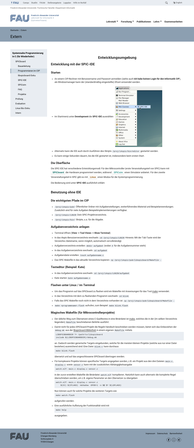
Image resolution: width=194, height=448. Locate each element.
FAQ (20, 89)
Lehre (156, 21)
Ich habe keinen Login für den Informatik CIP (156, 79)
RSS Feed (174, 440)
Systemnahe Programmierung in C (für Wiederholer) (27, 55)
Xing (179, 440)
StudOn (34, 3)
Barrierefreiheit (176, 433)
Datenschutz (162, 433)
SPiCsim (22, 85)
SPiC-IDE (22, 80)
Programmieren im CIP (29, 71)
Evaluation (20, 103)
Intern (18, 113)
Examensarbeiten (173, 21)
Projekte (22, 94)
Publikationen (144, 21)
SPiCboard (20, 61)
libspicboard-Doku (27, 75)
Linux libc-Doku (22, 108)
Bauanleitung (24, 66)
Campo (26, 3)
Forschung (126, 21)
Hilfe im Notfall (79, 3)
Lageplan (67, 3)
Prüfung (19, 99)
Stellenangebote (54, 3)
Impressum (150, 433)
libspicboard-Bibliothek (84, 330)
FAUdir (42, 3)
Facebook (169, 440)
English (179, 3)
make (155, 291)
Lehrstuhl (111, 21)
